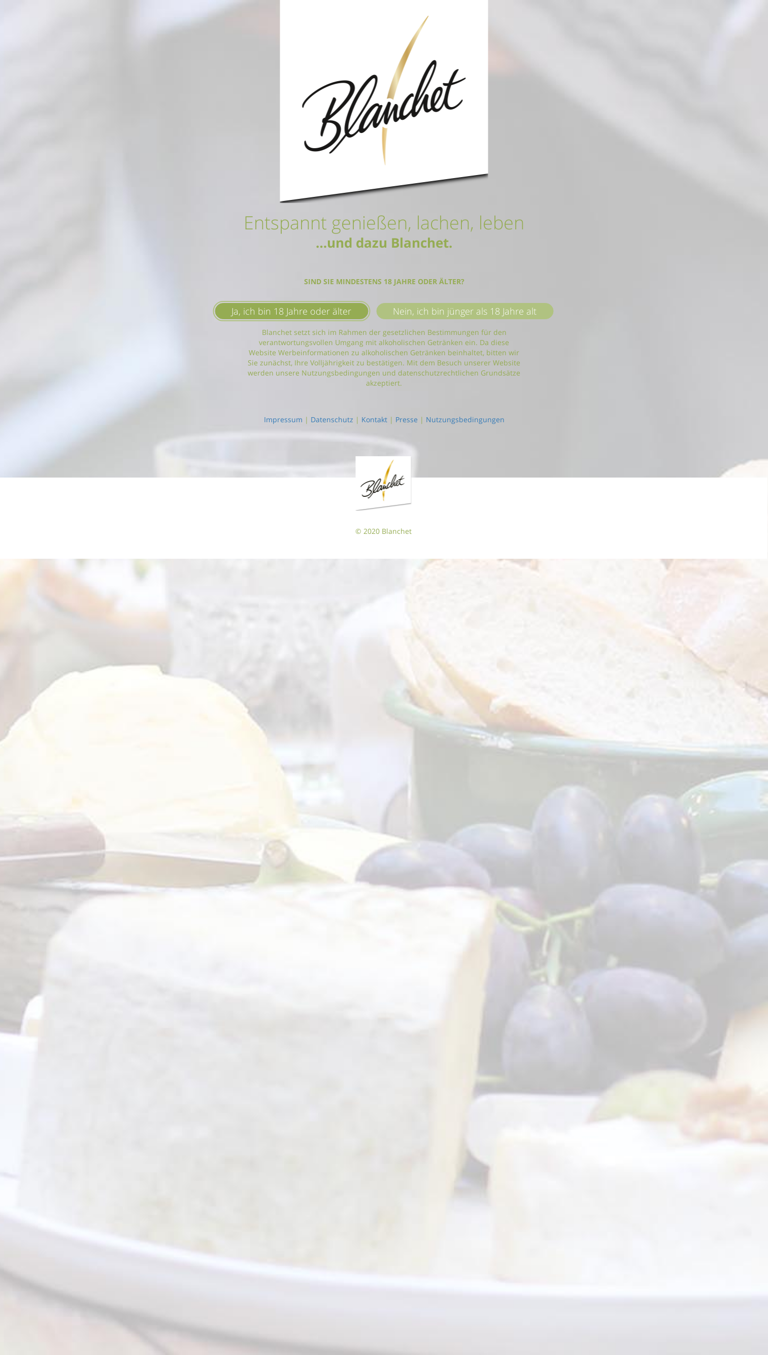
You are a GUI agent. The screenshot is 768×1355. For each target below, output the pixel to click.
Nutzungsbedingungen (465, 419)
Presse (406, 419)
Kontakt (374, 419)
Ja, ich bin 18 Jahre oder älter (291, 311)
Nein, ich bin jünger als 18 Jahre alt (465, 311)
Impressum (283, 419)
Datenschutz (332, 419)
